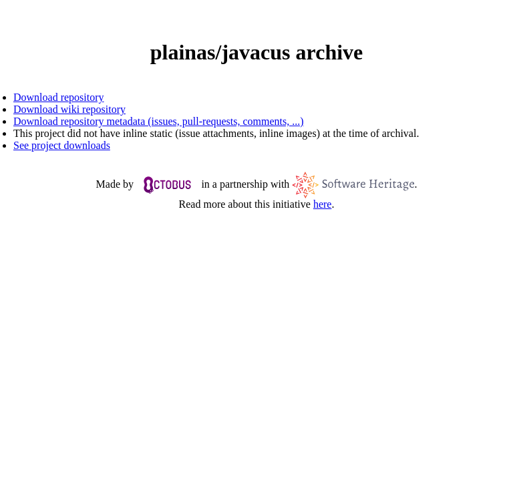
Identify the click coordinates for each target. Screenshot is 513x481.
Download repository (58, 97)
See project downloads (61, 145)
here (322, 204)
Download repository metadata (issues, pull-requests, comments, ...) (158, 121)
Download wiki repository (69, 109)
